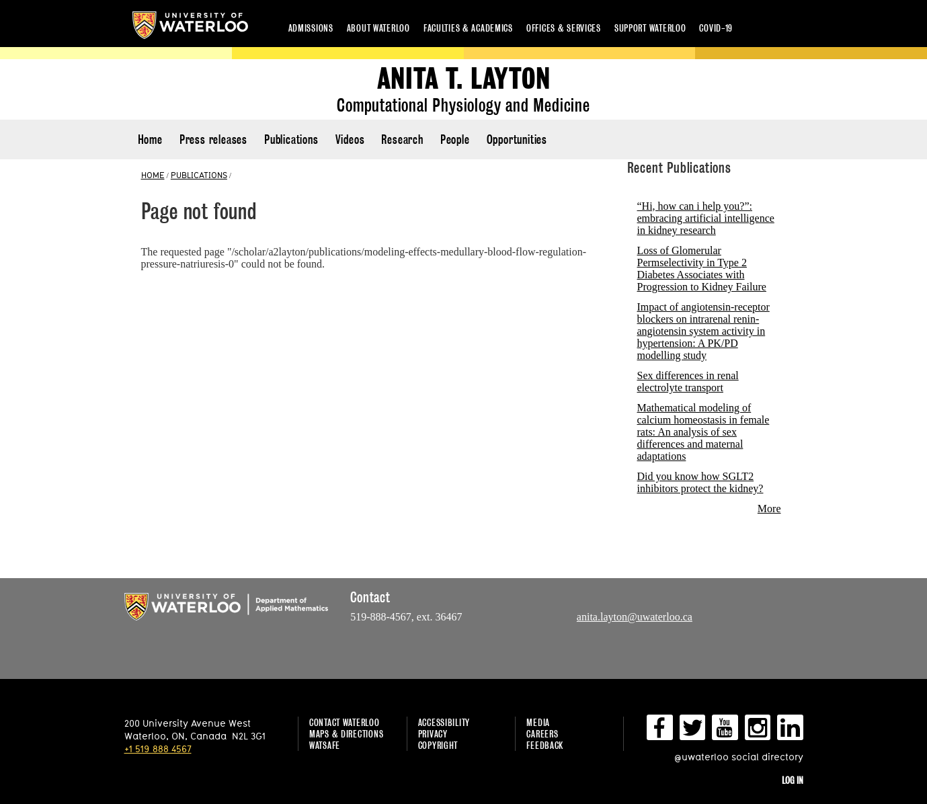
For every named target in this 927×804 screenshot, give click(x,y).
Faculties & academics (468, 28)
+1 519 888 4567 (158, 748)
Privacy (433, 733)
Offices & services (563, 28)
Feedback (544, 745)
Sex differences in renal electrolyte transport (688, 381)
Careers (542, 733)
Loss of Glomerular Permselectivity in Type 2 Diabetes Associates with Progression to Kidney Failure (701, 268)
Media (538, 722)
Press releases (213, 139)
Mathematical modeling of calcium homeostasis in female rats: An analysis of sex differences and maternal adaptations (703, 432)
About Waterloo (378, 28)
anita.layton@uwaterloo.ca (634, 616)
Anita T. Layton (464, 79)
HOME (153, 174)
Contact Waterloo (344, 722)
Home (150, 139)
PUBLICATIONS (199, 174)
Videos (350, 139)
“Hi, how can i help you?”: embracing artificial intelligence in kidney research (705, 218)
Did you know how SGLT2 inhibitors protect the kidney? (700, 482)
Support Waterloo (650, 28)
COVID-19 (716, 28)
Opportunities (517, 139)
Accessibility (444, 722)
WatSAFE (324, 745)
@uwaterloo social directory (738, 756)
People (455, 139)
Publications (291, 139)
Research (402, 139)
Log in (792, 780)
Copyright (438, 745)
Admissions (310, 28)
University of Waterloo (190, 25)
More (769, 508)
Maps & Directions (346, 733)
